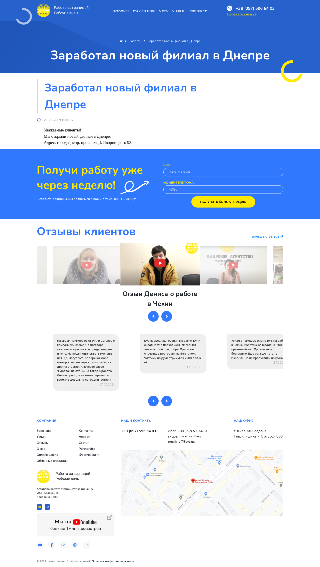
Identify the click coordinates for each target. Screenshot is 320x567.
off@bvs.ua (187, 442)
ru (39, 506)
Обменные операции (52, 461)
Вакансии (121, 10)
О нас (163, 10)
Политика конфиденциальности (113, 561)
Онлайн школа (47, 455)
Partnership (197, 10)
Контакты (86, 431)
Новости (85, 437)
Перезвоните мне (241, 14)
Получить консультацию (223, 202)
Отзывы (178, 10)
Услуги (41, 437)
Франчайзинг (89, 455)
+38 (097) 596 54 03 (255, 8)
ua (47, 506)
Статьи (84, 443)
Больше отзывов (267, 236)
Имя (166, 165)
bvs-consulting (190, 436)
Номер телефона (178, 183)
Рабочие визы (144, 10)
